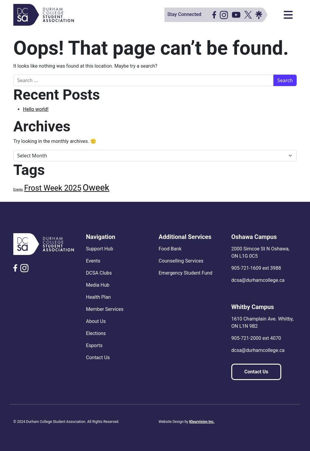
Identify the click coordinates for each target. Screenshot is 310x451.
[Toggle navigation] (288, 15)
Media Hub (97, 285)
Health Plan (98, 297)
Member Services (105, 309)
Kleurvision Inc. (202, 422)
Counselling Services (181, 261)
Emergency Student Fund (186, 273)
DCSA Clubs (99, 273)
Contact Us (98, 357)
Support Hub (99, 249)
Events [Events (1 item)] (18, 190)
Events (93, 261)
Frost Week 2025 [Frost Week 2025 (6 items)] (52, 188)
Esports (94, 345)
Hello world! (35, 109)
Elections (96, 333)
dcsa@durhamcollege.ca (258, 280)
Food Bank (170, 249)
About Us (96, 321)
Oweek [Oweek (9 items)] (96, 187)
